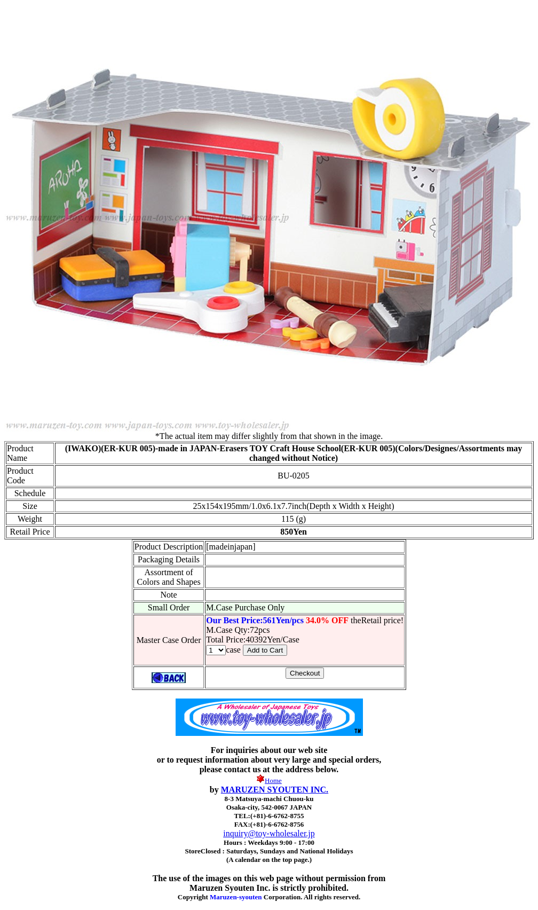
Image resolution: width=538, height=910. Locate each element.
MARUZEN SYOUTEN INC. (274, 789)
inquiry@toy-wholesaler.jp (269, 833)
